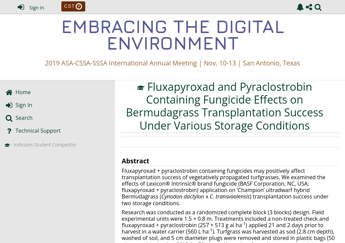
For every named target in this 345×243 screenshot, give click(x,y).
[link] (300, 7)
